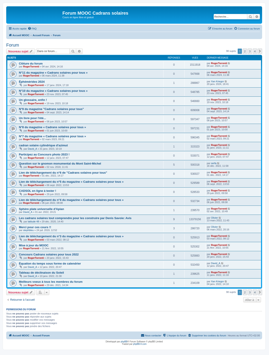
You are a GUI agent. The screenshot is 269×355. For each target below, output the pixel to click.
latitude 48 (33, 221)
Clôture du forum (31, 63)
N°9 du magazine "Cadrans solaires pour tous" (51, 109)
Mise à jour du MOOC (33, 245)
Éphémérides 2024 (32, 81)
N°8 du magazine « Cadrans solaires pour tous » (52, 127)
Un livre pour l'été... (32, 118)
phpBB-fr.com (140, 344)
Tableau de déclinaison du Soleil (41, 272)
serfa (213, 163)
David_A (32, 148)
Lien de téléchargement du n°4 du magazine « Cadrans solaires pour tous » (71, 200)
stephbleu (28, 230)
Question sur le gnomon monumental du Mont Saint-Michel (60, 163)
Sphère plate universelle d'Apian (41, 209)
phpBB (124, 341)
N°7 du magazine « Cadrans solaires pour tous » (52, 136)
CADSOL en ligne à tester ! (37, 190)
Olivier (214, 217)
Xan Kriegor (217, 81)
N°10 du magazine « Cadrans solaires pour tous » (53, 90)
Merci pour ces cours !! (35, 227)
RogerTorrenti (31, 66)
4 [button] (255, 51)
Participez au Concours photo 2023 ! (44, 154)
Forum (12, 45)
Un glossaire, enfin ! (33, 100)
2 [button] (245, 51)
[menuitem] (32, 28)
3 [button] (250, 51)
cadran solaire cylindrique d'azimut (43, 145)
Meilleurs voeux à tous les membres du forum (51, 281)
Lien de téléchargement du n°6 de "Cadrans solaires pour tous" (63, 172)
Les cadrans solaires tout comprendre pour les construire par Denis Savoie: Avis (75, 218)
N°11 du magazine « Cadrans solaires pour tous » (53, 72)
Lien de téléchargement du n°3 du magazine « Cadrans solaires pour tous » (71, 236)
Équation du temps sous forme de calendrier (50, 263)
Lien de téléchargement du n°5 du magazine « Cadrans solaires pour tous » (71, 181)
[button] (260, 51)
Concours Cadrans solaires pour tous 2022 (49, 254)
